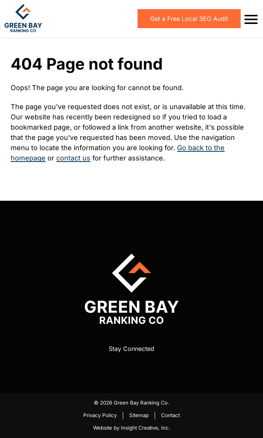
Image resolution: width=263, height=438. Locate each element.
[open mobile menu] (250, 19)
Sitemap (139, 415)
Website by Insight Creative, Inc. (131, 428)
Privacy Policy (100, 415)
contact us (73, 158)
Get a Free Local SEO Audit (189, 18)
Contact (170, 415)
